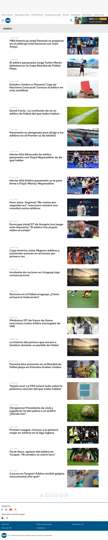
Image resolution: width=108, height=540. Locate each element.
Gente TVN (5, 524)
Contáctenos (41, 528)
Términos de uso (77, 524)
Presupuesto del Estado (53, 15)
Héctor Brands (87, 15)
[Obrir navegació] (2, 20)
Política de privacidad (44, 524)
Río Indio (66, 15)
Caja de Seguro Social (22, 15)
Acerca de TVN (6, 528)
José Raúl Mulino (37, 15)
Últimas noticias (7, 15)
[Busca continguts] (71, 20)
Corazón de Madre (95, 22)
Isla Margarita (75, 15)
